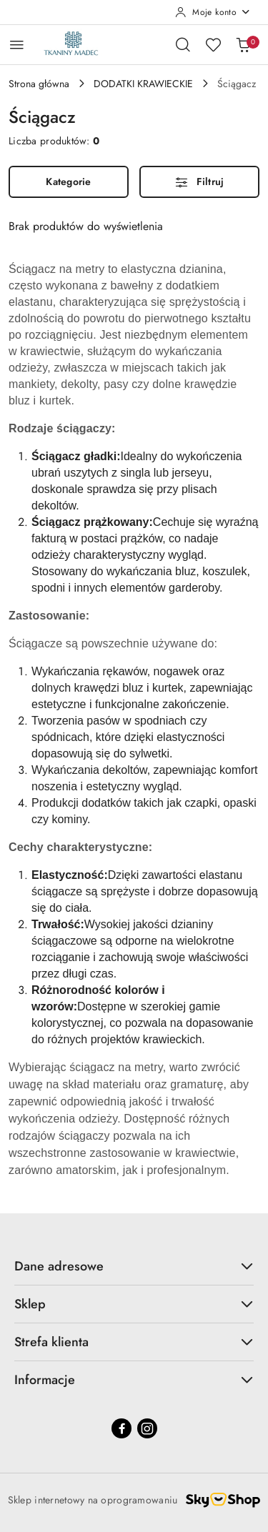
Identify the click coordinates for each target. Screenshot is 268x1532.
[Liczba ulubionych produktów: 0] (213, 44)
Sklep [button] (134, 1304)
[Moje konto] (213, 12)
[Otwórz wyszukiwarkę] (183, 44)
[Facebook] (121, 1428)
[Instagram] (147, 1428)
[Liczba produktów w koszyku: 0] (243, 44)
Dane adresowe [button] (134, 1266)
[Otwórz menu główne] (17, 44)
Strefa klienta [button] (134, 1342)
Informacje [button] (134, 1380)
